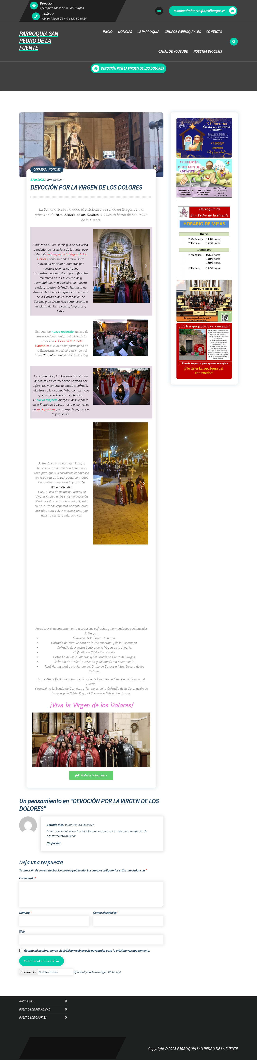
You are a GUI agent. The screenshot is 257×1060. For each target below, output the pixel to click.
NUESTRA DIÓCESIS (207, 51)
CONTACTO (214, 31)
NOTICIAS (125, 31)
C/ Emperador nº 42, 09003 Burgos (62, 8)
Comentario (27, 878)
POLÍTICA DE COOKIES (33, 1017)
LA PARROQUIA (148, 31)
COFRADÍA (39, 169)
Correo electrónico (105, 913)
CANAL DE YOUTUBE (173, 51)
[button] (97, 265)
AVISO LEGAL (27, 1001)
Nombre (25, 913)
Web (22, 931)
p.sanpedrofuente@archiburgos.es (205, 10)
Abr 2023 (37, 180)
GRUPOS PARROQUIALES (183, 31)
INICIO (108, 31)
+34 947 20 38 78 (52, 19)
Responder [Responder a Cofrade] (54, 843)
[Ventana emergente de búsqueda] (234, 42)
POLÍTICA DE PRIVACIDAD (34, 1009)
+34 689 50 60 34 (76, 19)
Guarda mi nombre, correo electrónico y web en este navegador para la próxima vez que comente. (87, 951)
